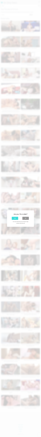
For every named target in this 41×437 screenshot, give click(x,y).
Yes (15, 218)
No (25, 218)
